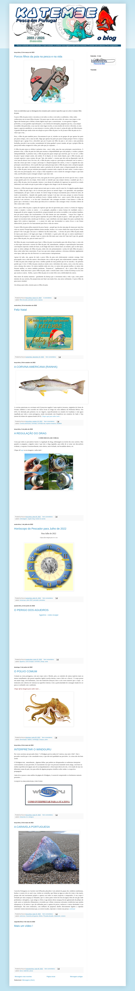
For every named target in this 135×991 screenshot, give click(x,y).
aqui (22, 450)
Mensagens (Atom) (28, 980)
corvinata (34, 423)
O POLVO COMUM (25, 671)
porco (35, 300)
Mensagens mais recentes (23, 976)
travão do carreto (40, 519)
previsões (42, 600)
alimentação (23, 739)
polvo (46, 739)
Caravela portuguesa (32, 916)
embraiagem (23, 519)
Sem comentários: (51, 357)
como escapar (29, 661)
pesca (31, 971)
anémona (22, 916)
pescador (31, 300)
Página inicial (51, 976)
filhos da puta (23, 300)
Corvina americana (25, 423)
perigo (42, 661)
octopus (41, 739)
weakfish (59, 423)
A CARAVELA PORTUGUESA (32, 826)
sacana (40, 300)
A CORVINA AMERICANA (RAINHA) (35, 366)
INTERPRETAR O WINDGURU (32, 749)
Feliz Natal (20, 309)
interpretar (23, 817)
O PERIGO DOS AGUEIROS (31, 610)
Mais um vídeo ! (23, 925)
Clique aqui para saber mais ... (51, 416)
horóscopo (23, 600)
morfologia (35, 739)
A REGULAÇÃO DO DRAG (30, 433)
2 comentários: (47, 298)
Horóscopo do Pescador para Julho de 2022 (40, 528)
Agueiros (22, 661)
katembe (26, 971)
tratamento (57, 916)
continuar (72, 909)
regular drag (31, 519)
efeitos (41, 916)
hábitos (30, 739)
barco (21, 971)
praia (46, 661)
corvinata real (41, 423)
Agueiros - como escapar (48, 615)
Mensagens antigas (76, 976)
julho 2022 (30, 600)
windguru (31, 817)
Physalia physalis (48, 916)
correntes (37, 661)
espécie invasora (51, 423)
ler (27, 817)
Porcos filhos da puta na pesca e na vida (38, 56)
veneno (63, 916)
